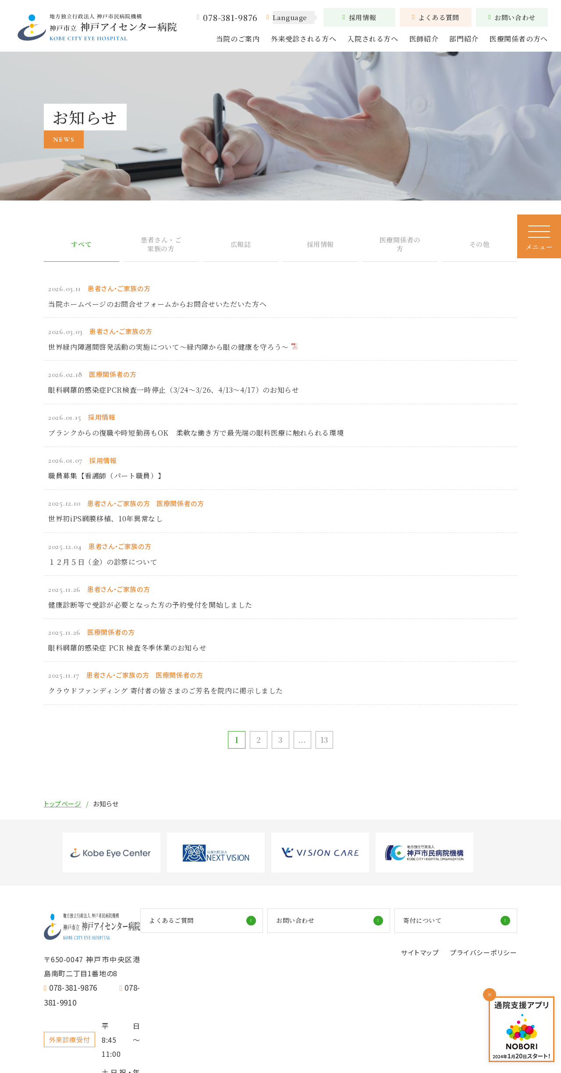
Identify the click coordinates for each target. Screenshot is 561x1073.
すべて (81, 250)
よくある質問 (435, 17)
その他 (479, 250)
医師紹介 (424, 39)
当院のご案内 (238, 39)
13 (329, 744)
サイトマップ (414, 960)
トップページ (63, 809)
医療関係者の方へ (519, 39)
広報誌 (240, 250)
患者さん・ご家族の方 (161, 250)
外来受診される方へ (304, 39)
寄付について (460, 927)
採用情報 (359, 17)
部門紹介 (464, 39)
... (304, 744)
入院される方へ (372, 39)
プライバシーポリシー (481, 960)
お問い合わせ (512, 17)
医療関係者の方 (400, 250)
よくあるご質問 (279, 927)
